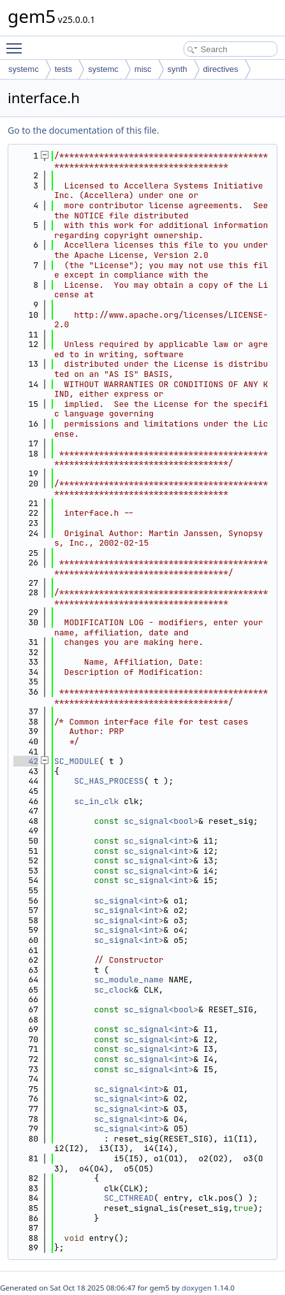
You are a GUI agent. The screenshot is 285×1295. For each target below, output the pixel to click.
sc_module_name (128, 979)
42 (25, 761)
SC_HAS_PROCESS (108, 780)
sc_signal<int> (158, 840)
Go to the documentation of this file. (83, 130)
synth (177, 69)
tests (63, 69)
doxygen (197, 1287)
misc (143, 69)
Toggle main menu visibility (17, 42)
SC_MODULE (76, 761)
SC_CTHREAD (129, 1197)
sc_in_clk (96, 801)
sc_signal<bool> (161, 821)
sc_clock (113, 989)
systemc (23, 69)
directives (220, 69)
